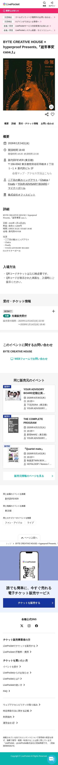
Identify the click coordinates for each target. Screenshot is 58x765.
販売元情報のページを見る (29, 476)
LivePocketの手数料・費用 (16, 652)
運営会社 (9, 723)
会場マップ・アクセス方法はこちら (32, 173)
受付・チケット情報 (28, 123)
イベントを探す (10, 666)
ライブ (30, 522)
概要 (6, 123)
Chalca (44, 180)
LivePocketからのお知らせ (16, 672)
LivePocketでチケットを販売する (19, 646)
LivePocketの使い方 (12, 685)
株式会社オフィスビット (21, 194)
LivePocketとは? (11, 679)
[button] (29, 318)
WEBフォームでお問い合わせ (29, 358)
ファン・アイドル (13, 522)
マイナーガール (16, 188)
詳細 (13, 123)
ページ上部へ (30, 537)
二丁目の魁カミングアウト (23, 180)
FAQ (5, 691)
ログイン (52, 6)
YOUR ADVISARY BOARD (32, 184)
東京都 (8, 510)
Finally (11, 184)
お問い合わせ (47, 123)
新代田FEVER (12, 498)
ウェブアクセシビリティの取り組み (20, 704)
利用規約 (7, 717)
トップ (8, 544)
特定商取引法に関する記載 (16, 711)
